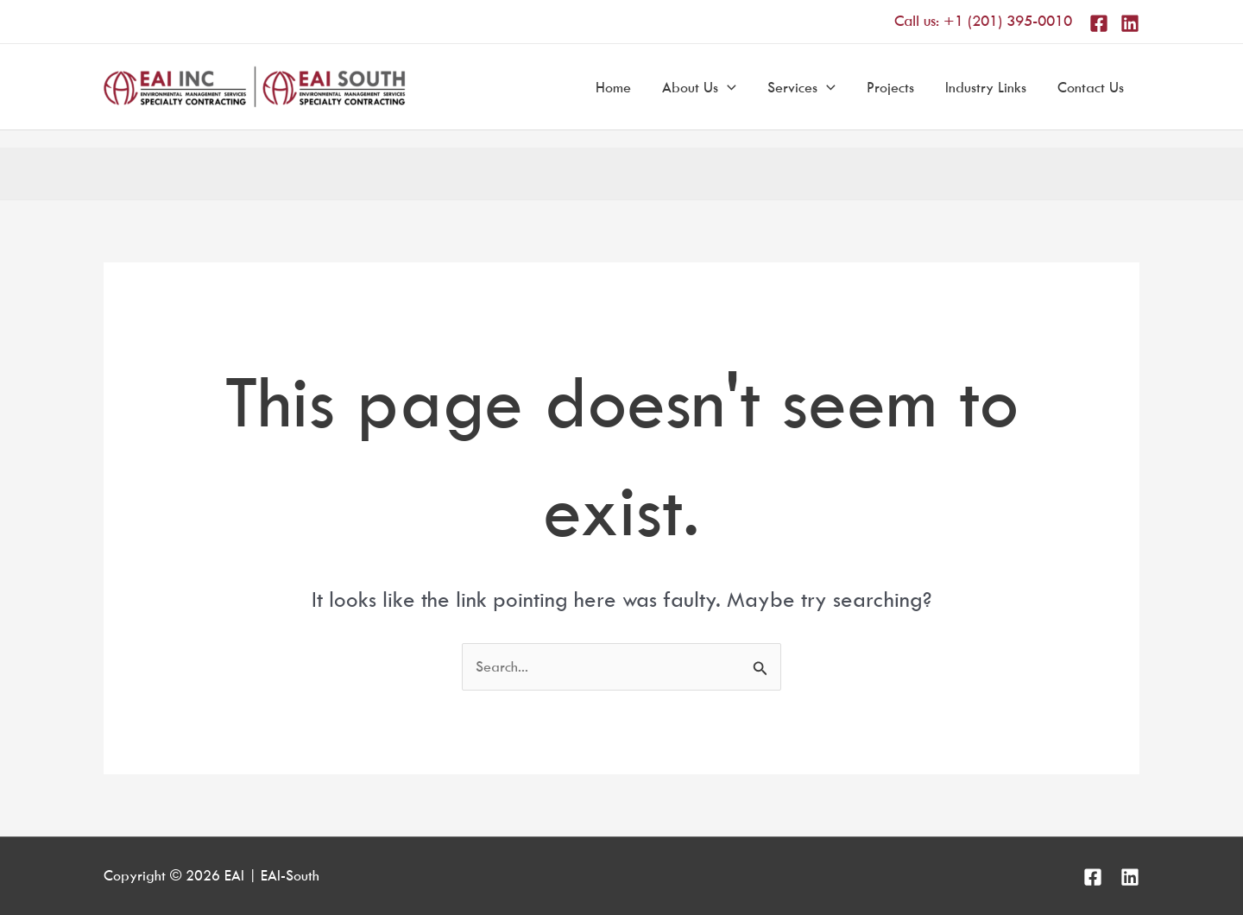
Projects (890, 87)
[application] (727, 87)
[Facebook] (1098, 23)
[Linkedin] (1129, 23)
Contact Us (1090, 87)
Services (801, 87)
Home (613, 87)
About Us (699, 87)
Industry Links (985, 87)
